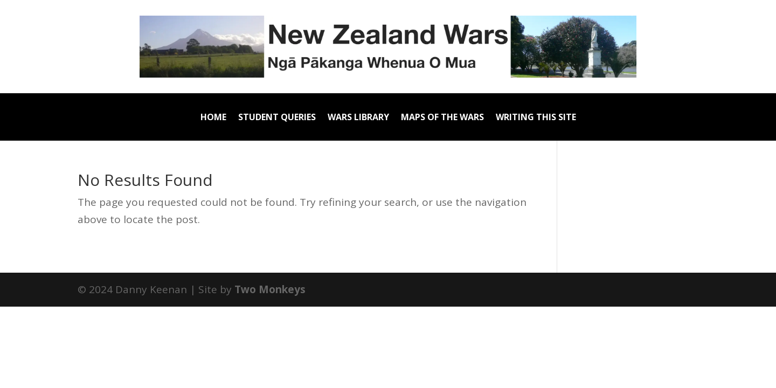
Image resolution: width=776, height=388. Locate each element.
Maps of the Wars (442, 118)
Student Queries (277, 118)
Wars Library (358, 118)
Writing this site (536, 118)
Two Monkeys (270, 289)
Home (213, 118)
